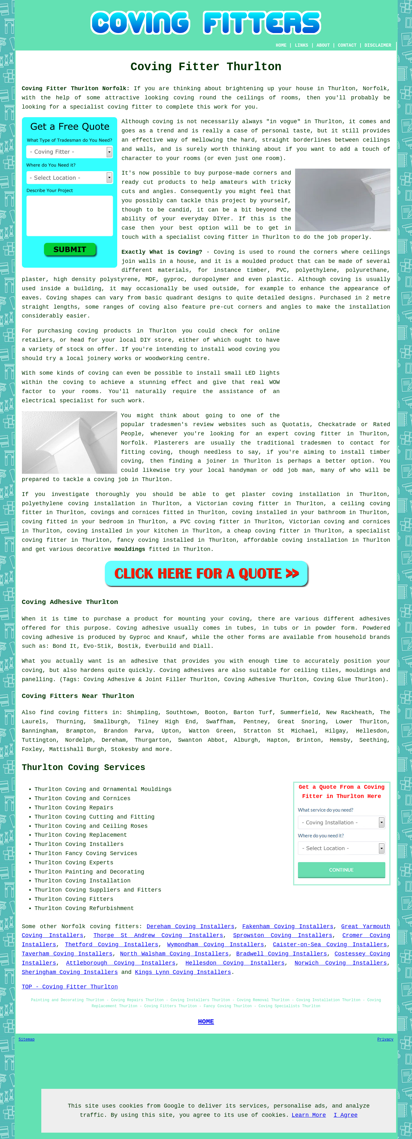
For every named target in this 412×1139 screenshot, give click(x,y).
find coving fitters (74, 712)
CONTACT (347, 45)
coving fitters (114, 926)
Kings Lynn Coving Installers (183, 972)
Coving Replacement (96, 835)
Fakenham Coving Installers (288, 926)
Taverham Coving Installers (67, 954)
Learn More (309, 1115)
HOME (281, 45)
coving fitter (130, 107)
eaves (30, 298)
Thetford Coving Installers (112, 944)
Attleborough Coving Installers (120, 963)
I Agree (346, 1115)
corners (326, 252)
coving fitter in (50, 540)
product (282, 261)
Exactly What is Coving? (162, 252)
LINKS (301, 45)
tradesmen (316, 443)
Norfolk (73, 926)
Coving (224, 252)
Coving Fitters (89, 899)
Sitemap (27, 1039)
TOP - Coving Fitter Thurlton (70, 987)
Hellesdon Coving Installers (235, 963)
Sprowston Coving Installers (282, 935)
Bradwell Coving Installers (281, 954)
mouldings (129, 549)
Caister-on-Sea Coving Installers (330, 944)
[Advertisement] (337, 370)
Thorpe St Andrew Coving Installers (158, 935)
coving (183, 98)
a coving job (107, 479)
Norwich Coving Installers (341, 963)
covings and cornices (125, 512)
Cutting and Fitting (121, 817)
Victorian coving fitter (238, 503)
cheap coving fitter (267, 531)
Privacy (385, 1039)
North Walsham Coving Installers (174, 954)
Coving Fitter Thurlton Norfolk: (76, 88)
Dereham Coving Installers (190, 926)
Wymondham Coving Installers (215, 944)
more (162, 749)
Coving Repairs (89, 808)
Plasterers (171, 443)
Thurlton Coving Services (83, 768)
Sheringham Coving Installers (70, 972)
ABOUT (323, 45)
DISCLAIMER (378, 45)
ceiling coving (365, 503)
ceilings (250, 98)
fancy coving (138, 540)
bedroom (111, 522)
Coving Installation (98, 881)
